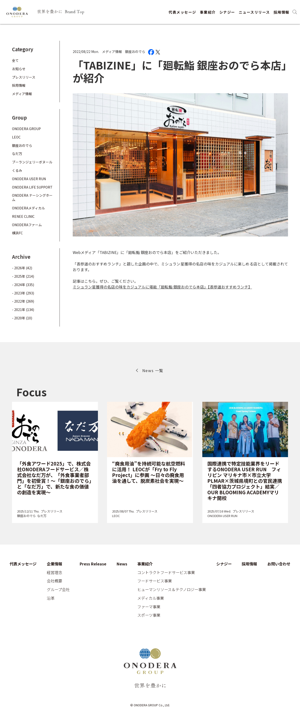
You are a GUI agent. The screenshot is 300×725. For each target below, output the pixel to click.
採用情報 (281, 12)
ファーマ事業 (148, 606)
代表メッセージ (182, 12)
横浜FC (17, 232)
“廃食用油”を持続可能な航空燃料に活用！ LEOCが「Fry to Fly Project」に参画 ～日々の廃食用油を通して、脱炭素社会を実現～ (148, 472)
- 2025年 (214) (23, 276)
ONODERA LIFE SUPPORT (32, 187)
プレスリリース (23, 77)
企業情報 (54, 564)
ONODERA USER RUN (29, 178)
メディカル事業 (150, 598)
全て (15, 60)
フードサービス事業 (154, 581)
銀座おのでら (135, 51)
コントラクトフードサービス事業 (166, 572)
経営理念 (54, 572)
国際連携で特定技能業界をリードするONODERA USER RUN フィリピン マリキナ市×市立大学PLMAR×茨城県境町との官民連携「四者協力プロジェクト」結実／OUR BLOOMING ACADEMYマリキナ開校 (244, 480)
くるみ (17, 170)
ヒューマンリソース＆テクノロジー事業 (171, 589)
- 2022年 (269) (23, 301)
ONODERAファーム (27, 224)
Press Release (93, 564)
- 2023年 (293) (23, 293)
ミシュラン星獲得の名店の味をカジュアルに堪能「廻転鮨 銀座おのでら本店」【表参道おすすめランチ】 (162, 287)
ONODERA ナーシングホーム (32, 197)
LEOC (16, 137)
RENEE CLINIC (23, 216)
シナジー (227, 12)
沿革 (50, 598)
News (122, 564)
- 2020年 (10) (22, 318)
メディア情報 (112, 51)
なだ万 (17, 153)
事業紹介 (208, 12)
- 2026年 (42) (22, 267)
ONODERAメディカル (28, 208)
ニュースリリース (254, 12)
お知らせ (18, 68)
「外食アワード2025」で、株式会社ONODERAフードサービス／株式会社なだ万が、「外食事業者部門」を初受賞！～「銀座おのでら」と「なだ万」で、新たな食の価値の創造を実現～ (54, 478)
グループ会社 (58, 589)
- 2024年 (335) (23, 284)
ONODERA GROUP (26, 128)
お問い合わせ (278, 564)
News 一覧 (152, 370)
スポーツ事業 (148, 615)
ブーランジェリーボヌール (32, 162)
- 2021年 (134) (23, 309)
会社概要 (54, 581)
